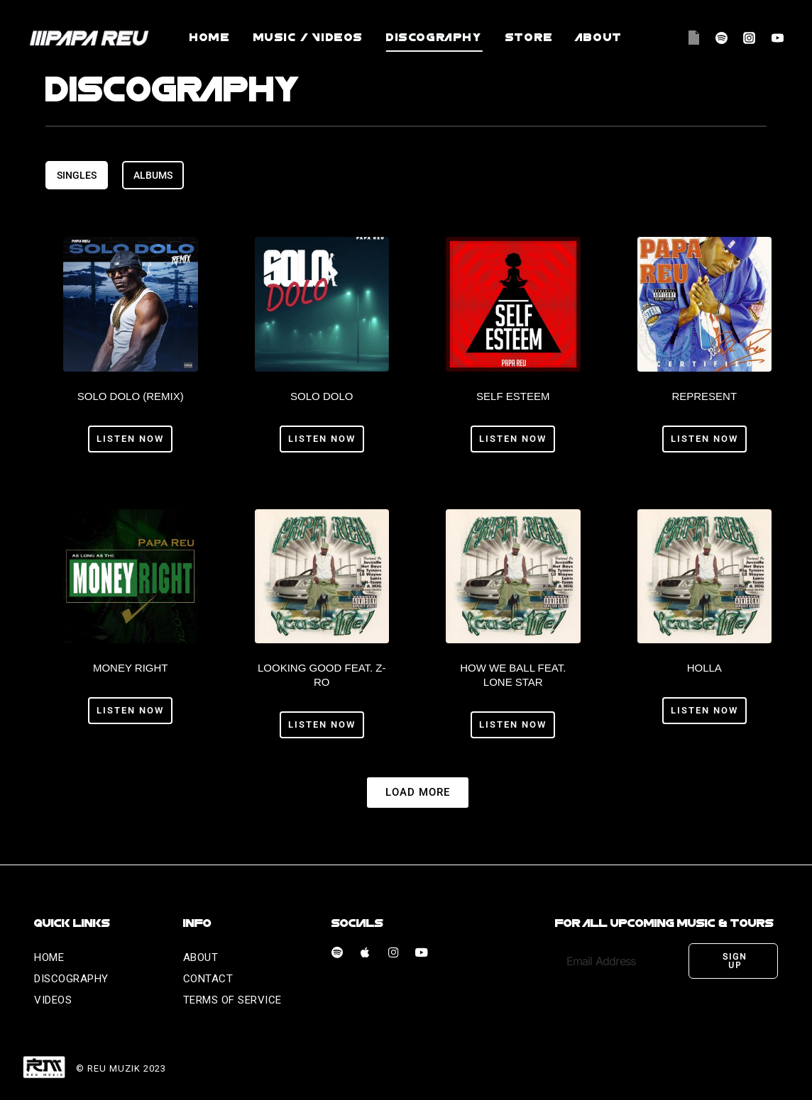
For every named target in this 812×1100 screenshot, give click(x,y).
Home (210, 37)
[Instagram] (749, 38)
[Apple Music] (694, 38)
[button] (417, 791)
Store (529, 37)
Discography (434, 37)
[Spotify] (722, 38)
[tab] (76, 175)
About (599, 37)
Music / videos (308, 37)
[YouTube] (777, 38)
